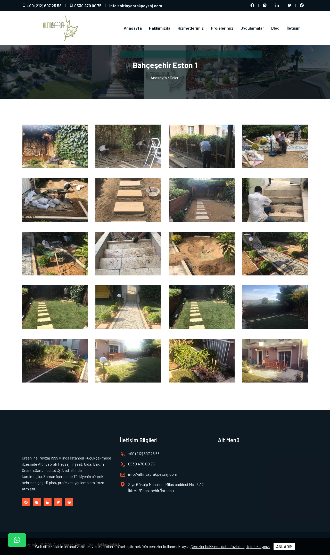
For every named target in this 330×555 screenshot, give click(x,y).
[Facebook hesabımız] (252, 6)
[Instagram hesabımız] (264, 6)
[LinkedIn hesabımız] (277, 6)
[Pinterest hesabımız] (302, 6)
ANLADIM (284, 546)
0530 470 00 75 (85, 5)
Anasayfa (133, 27)
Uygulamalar (252, 27)
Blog (275, 27)
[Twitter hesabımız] (289, 6)
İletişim (294, 27)
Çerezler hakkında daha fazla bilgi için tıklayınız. (230, 546)
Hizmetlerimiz (191, 27)
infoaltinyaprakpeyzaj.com (135, 5)
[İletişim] (17, 540)
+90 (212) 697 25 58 (42, 5)
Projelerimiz (222, 27)
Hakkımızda (159, 27)
